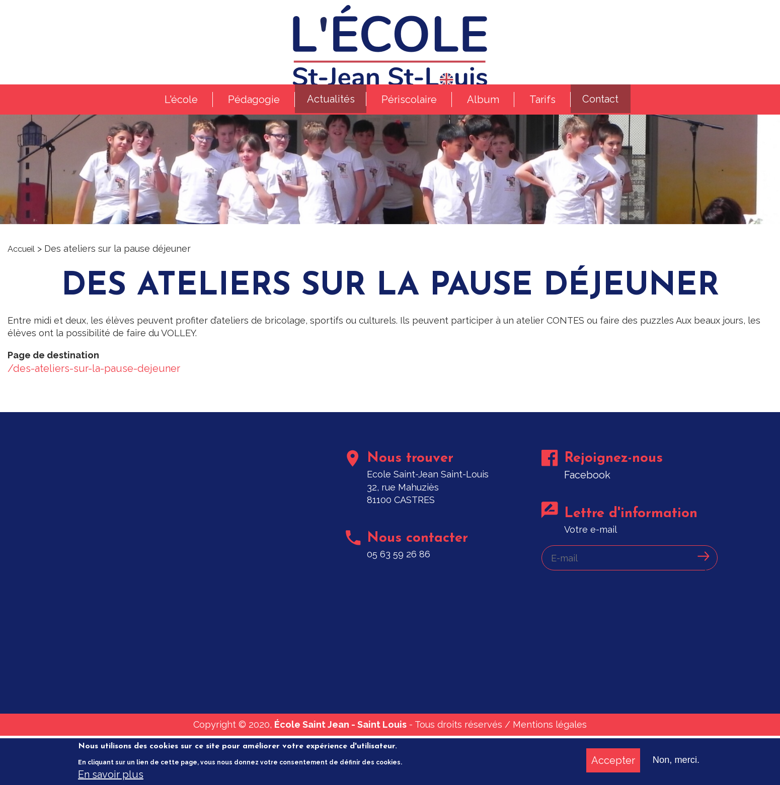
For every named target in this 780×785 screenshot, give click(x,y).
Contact (604, 129)
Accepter (609, 759)
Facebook (589, 528)
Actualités (327, 129)
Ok (702, 616)
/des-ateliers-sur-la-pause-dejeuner (94, 412)
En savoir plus (110, 774)
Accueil (23, 283)
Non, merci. (673, 759)
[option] (390, 196)
